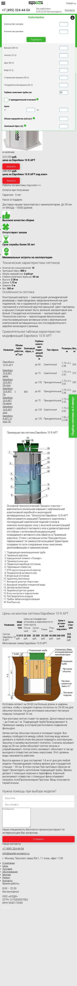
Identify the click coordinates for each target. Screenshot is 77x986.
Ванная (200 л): (11, 48)
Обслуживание (10, 875)
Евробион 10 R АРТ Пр (8, 391)
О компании (8, 867)
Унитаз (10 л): (10, 55)
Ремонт (6, 881)
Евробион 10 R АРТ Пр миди (8, 400)
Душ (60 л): (9, 63)
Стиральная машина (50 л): (16, 77)
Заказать (11, 166)
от (5, 110)
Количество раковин (13, 31)
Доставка (7, 872)
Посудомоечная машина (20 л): (18, 85)
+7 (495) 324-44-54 (16, 10)
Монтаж (6, 878)
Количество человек (13, 24)
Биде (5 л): (9, 70)
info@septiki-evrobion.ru (16, 857)
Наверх (70, 3)
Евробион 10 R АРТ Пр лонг (8, 382)
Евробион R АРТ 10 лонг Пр (8, 418)
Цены (5, 870)
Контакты (70, 10)
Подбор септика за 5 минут (72, 416)
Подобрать (36, 39)
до (38, 110)
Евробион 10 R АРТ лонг (8, 409)
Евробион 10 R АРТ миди (8, 373)
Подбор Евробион (36, 17)
